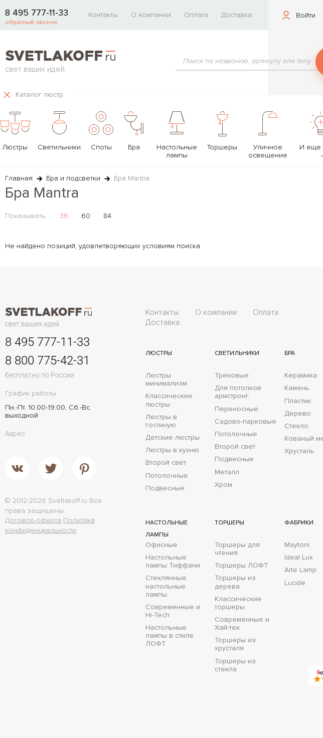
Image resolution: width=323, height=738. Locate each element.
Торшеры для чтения (237, 549)
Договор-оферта (33, 520)
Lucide (294, 583)
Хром (223, 485)
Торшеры (229, 522)
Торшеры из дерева (235, 582)
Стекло (296, 426)
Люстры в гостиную (161, 421)
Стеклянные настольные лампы (166, 586)
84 (107, 216)
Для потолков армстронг (238, 392)
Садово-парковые (245, 422)
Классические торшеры (238, 603)
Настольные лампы (166, 528)
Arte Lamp (300, 570)
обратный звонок (31, 22)
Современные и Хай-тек (242, 624)
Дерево (297, 414)
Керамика (300, 376)
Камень (296, 388)
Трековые (232, 376)
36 (64, 216)
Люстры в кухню (172, 450)
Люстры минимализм (166, 380)
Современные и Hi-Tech (172, 611)
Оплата (196, 15)
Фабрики (298, 522)
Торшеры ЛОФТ (241, 566)
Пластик (297, 401)
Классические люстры (169, 400)
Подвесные (165, 488)
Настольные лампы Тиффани (172, 562)
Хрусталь (299, 451)
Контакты (103, 15)
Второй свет (165, 463)
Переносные (236, 409)
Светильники (237, 353)
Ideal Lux (298, 558)
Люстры (158, 353)
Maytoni (296, 545)
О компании (151, 15)
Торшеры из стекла (235, 665)
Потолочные (166, 476)
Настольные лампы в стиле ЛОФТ (169, 636)
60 (85, 216)
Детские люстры (172, 438)
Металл (227, 472)
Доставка (236, 15)
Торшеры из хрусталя (235, 644)
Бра (289, 353)
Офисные (161, 545)
